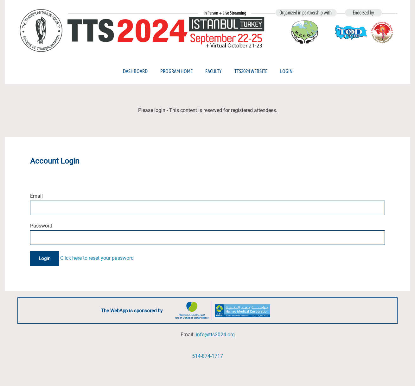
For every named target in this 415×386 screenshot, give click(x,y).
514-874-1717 (207, 356)
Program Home (176, 71)
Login (286, 71)
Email (36, 196)
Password (41, 226)
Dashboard (135, 71)
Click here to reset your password (97, 258)
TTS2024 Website (250, 71)
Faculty (213, 71)
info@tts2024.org (215, 335)
